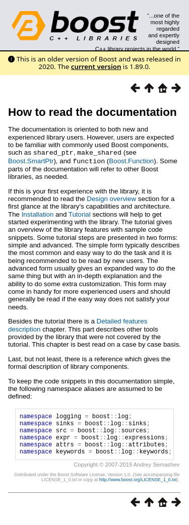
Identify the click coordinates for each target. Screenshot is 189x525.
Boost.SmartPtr (30, 160)
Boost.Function (131, 160)
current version (96, 66)
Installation (38, 213)
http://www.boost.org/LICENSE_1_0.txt (138, 487)
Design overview (111, 198)
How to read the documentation (92, 112)
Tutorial (80, 213)
